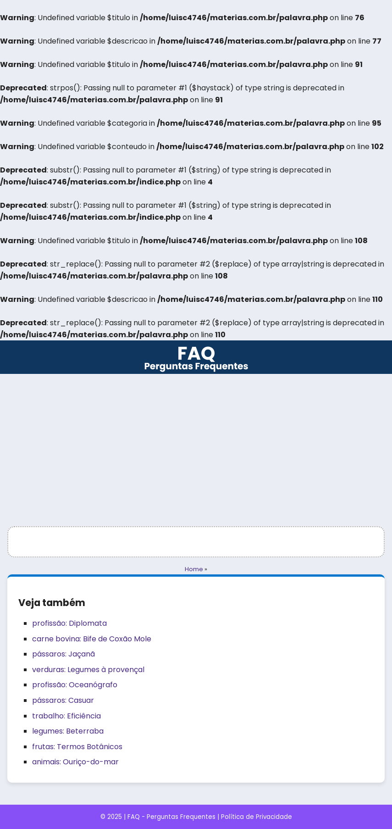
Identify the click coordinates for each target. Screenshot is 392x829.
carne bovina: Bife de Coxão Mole (91, 639)
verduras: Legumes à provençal (88, 669)
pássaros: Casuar (63, 700)
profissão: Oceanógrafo (74, 684)
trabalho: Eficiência (66, 716)
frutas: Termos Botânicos (77, 746)
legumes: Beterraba (68, 731)
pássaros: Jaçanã (63, 654)
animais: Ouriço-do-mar (75, 762)
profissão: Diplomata (69, 623)
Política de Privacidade (256, 816)
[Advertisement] (196, 442)
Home (194, 569)
